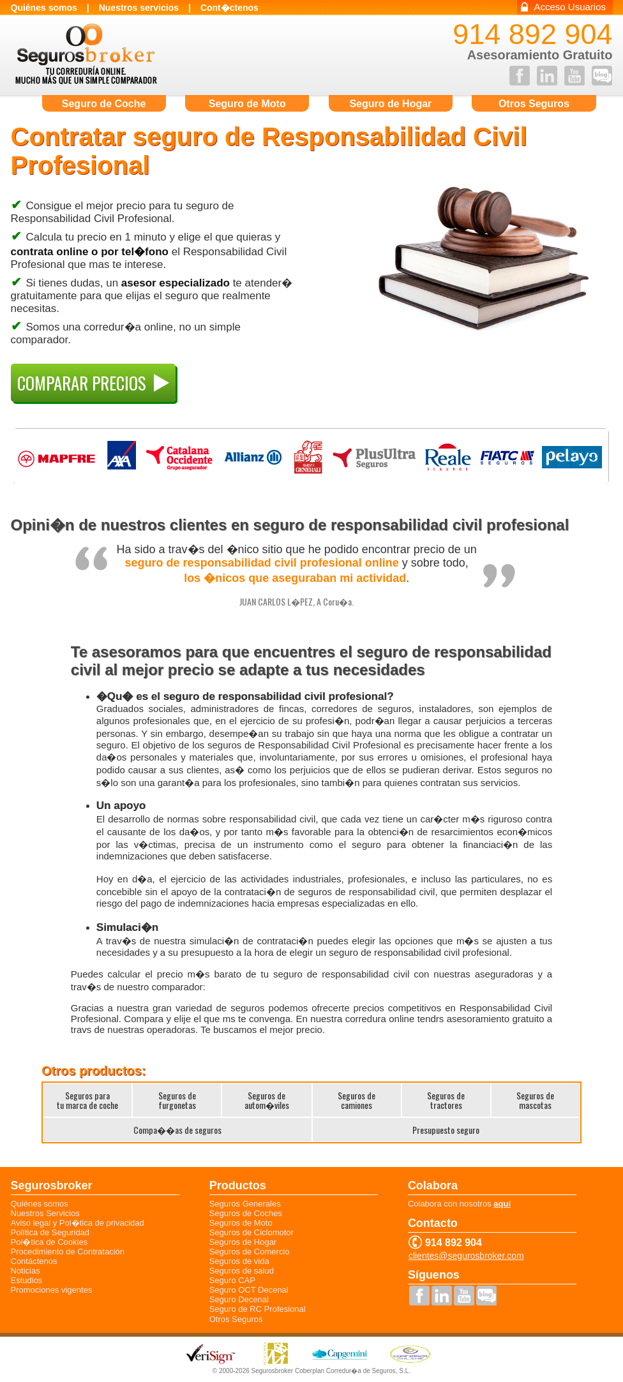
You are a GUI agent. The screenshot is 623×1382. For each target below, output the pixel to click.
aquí (502, 1203)
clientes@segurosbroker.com (466, 1256)
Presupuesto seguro (445, 1129)
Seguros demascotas (535, 1100)
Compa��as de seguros (177, 1129)
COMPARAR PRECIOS (93, 383)
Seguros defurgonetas (177, 1100)
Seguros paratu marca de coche (87, 1100)
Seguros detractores (446, 1100)
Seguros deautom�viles (266, 1100)
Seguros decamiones (356, 1100)
